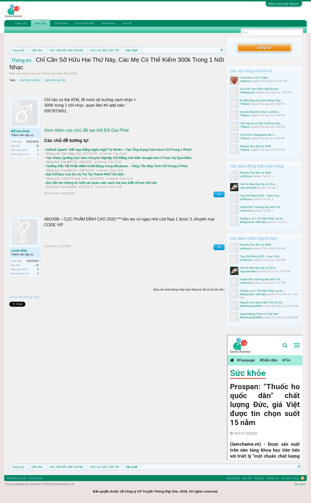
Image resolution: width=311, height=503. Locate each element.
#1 (219, 194)
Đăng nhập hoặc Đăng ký (283, 3)
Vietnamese (36, 478)
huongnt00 (68, 187)
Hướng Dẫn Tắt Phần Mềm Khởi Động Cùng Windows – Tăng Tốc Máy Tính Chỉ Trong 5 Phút (116, 166)
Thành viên (61, 23)
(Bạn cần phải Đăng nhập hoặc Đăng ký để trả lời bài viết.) (189, 289)
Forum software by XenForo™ (40, 484)
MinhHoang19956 (251, 305)
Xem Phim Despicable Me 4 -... (259, 134)
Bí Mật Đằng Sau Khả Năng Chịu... (261, 100)
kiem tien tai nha (54, 80)
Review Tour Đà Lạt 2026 (255, 146)
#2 (219, 247)
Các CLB (35, 73)
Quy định (300, 484)
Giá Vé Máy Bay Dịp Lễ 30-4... (258, 184)
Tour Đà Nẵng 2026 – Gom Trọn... (261, 195)
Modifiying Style (16, 478)
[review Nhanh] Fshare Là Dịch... (260, 111)
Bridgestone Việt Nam (253, 221)
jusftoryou (246, 176)
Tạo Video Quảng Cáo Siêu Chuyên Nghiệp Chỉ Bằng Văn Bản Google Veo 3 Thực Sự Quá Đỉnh (118, 158)
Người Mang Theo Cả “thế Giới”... (260, 313)
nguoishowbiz (248, 187)
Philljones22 (247, 92)
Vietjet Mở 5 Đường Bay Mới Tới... (261, 207)
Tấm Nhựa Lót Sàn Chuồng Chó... (261, 123)
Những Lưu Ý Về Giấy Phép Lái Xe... (262, 218)
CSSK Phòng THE (74, 178)
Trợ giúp (259, 478)
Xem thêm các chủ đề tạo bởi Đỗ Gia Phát (86, 130)
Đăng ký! (264, 47)
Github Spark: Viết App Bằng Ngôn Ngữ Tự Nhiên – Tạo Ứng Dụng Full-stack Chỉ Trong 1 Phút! (119, 149)
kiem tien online (29, 80)
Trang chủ (20, 23)
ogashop (245, 80)
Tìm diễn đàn (17, 29)
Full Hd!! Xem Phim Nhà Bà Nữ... (260, 88)
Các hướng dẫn (84, 23)
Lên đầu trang (289, 478)
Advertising (108, 23)
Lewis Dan (19, 250)
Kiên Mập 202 (71, 153)
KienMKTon (69, 162)
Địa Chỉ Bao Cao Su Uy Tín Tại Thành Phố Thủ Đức (85, 174)
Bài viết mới (37, 29)
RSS (302, 478)
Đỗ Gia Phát (54, 73)
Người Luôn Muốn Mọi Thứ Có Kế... (262, 302)
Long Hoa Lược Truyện (254, 77)
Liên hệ (127, 23)
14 (37, 265)
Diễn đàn (40, 23)
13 (37, 145)
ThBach (245, 103)
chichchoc (246, 210)
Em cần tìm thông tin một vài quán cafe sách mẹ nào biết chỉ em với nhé (101, 183)
